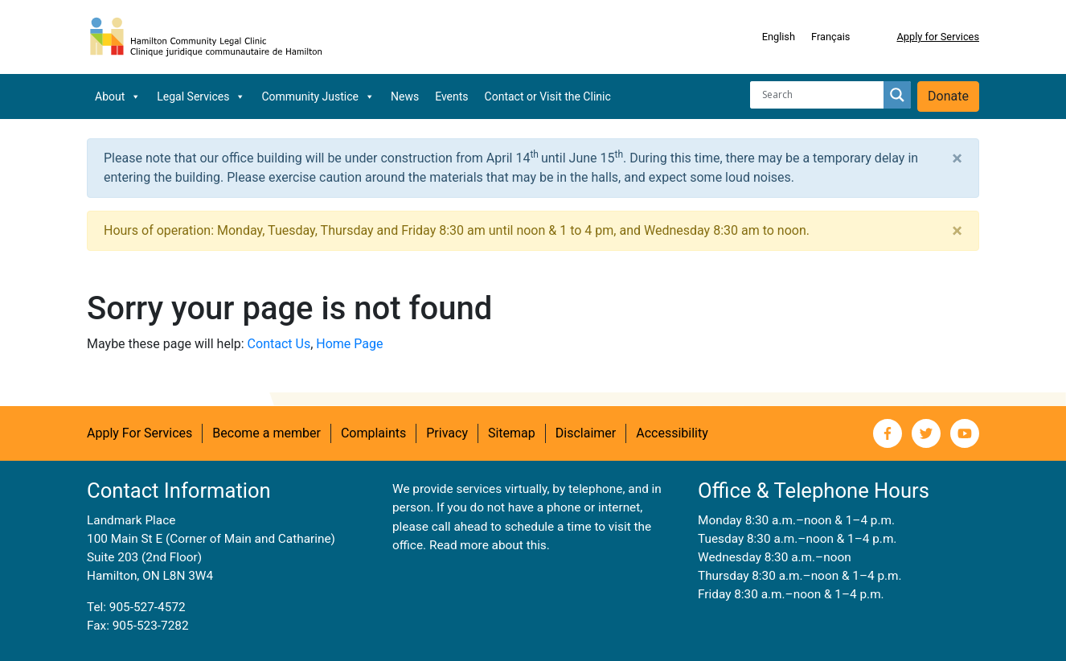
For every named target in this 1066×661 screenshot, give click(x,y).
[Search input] (820, 95)
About (118, 96)
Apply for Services (937, 37)
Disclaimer (586, 433)
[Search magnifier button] (897, 95)
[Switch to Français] (830, 37)
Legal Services (201, 96)
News (405, 96)
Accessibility (672, 433)
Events (451, 96)
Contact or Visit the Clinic (548, 96)
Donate (948, 96)
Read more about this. (489, 545)
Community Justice (318, 96)
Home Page (349, 343)
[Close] (957, 158)
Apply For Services (139, 433)
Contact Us (279, 343)
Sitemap (511, 433)
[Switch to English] (778, 37)
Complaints (373, 433)
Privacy (447, 433)
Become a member (266, 433)
